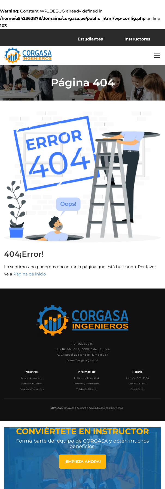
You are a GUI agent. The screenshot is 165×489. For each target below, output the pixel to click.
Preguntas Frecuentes (32, 389)
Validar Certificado (86, 389)
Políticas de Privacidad (86, 378)
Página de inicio (29, 274)
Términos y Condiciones (86, 383)
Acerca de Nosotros (31, 378)
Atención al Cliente (31, 383)
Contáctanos (137, 389)
